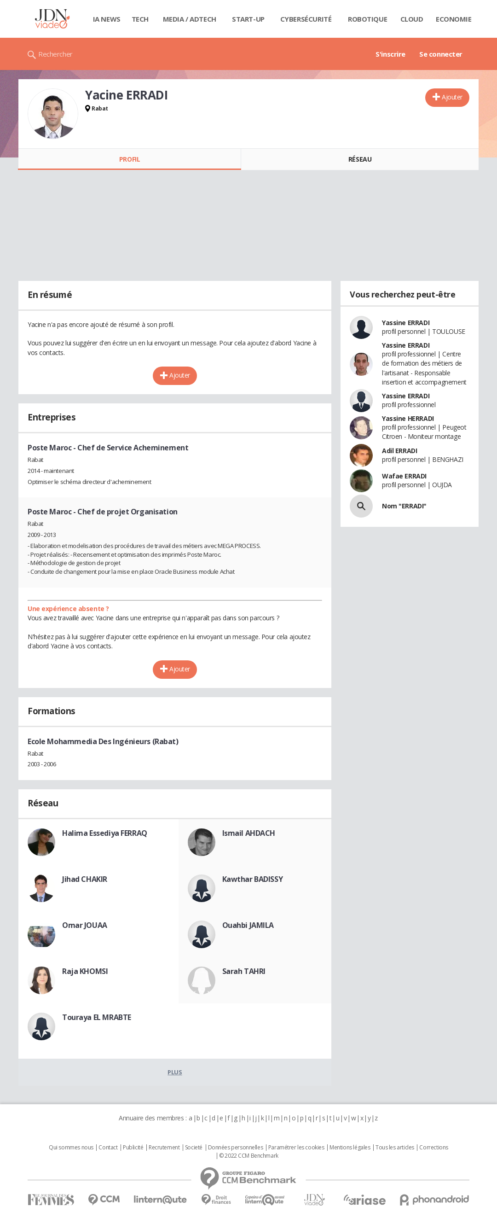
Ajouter (452, 97)
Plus (175, 1072)
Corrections (433, 1147)
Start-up (248, 18)
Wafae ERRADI (404, 476)
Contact (107, 1147)
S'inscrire (390, 53)
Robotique (367, 18)
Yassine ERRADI (405, 322)
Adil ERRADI (399, 450)
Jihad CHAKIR (84, 879)
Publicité (133, 1147)
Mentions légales (349, 1147)
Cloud (411, 18)
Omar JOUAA (84, 925)
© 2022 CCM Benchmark (248, 1156)
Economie (454, 18)
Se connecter (440, 53)
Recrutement (164, 1147)
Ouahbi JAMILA (248, 925)
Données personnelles (235, 1147)
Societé (193, 1147)
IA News (107, 18)
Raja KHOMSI (85, 971)
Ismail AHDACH (249, 833)
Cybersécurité (306, 18)
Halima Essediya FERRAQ (104, 833)
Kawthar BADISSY (252, 879)
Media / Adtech (189, 18)
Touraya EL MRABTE (96, 1017)
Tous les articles (395, 1147)
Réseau (359, 159)
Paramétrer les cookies (296, 1147)
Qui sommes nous (71, 1147)
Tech (140, 18)
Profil (129, 159)
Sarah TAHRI (244, 971)
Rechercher (55, 53)
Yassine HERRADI (408, 418)
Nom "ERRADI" (404, 505)
